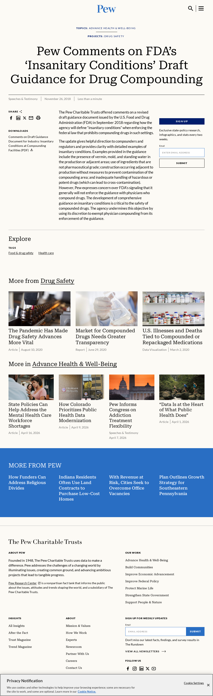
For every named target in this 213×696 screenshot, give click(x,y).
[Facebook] (127, 668)
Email (162, 146)
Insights (14, 618)
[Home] (45, 541)
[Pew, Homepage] (106, 8)
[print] (38, 118)
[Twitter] (148, 669)
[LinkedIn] (141, 668)
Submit (182, 163)
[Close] (208, 687)
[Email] (182, 152)
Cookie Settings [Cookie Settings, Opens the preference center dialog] (194, 685)
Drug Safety (57, 280)
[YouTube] (153, 668)
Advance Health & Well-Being (74, 364)
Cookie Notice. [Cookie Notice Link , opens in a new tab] (87, 693)
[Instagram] (134, 668)
